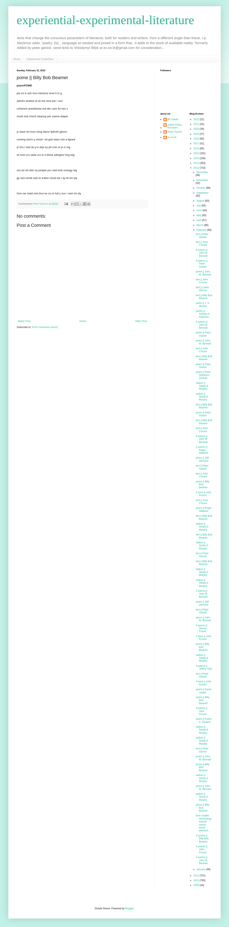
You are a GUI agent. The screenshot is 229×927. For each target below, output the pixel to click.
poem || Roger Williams (204, 509)
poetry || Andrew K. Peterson (203, 313)
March (200, 225)
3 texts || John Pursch (203, 683)
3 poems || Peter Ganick (201, 263)
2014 (196, 158)
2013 (196, 163)
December (202, 172)
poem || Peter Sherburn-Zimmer (203, 375)
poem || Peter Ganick (203, 334)
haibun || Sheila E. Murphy (202, 386)
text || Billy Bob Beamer (204, 297)
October (201, 187)
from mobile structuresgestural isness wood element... (203, 823)
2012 (196, 167)
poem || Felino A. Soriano (204, 720)
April (199, 220)
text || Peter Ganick (202, 235)
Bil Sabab (173, 119)
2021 (196, 124)
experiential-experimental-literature (105, 20)
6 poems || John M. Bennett (202, 439)
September (202, 192)
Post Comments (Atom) (45, 327)
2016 (196, 148)
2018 (196, 138)
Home (16, 59)
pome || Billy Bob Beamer (202, 484)
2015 (196, 153)
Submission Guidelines (40, 59)
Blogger (129, 908)
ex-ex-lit (172, 137)
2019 (196, 133)
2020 (196, 128)
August (200, 200)
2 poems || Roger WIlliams (202, 449)
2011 (196, 875)
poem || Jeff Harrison (202, 459)
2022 (196, 119)
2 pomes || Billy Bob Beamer (202, 838)
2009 (196, 885)
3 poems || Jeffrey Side (204, 667)
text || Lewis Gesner (202, 289)
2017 (196, 143)
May (199, 215)
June (199, 210)
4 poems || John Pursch (201, 849)
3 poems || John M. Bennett (202, 593)
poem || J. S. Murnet (203, 304)
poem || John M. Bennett (203, 273)
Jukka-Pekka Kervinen (175, 126)
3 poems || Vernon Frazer (201, 628)
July (199, 205)
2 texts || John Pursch (203, 494)
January (201, 869)
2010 (196, 880)
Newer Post (24, 321)
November (202, 180)
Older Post (141, 321)
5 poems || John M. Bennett (202, 324)
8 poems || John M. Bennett (202, 252)
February (201, 229)
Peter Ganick (175, 131)
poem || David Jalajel (203, 691)
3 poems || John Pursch (201, 711)
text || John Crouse (202, 243)
